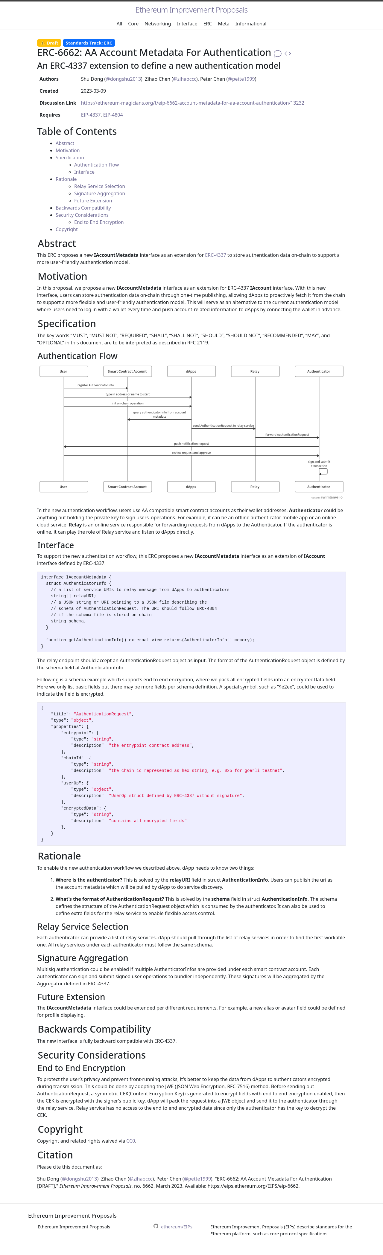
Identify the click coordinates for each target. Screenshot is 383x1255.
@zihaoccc (184, 79)
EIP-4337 (91, 115)
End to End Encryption (99, 222)
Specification (70, 157)
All (119, 23)
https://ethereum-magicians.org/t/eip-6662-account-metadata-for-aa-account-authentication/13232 (192, 103)
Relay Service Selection (99, 186)
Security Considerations (82, 215)
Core (133, 23)
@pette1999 (241, 79)
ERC (207, 23)
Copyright (67, 229)
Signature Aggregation (99, 193)
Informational (251, 23)
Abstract (65, 143)
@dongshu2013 (123, 79)
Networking (158, 23)
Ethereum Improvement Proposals (192, 9)
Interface (187, 23)
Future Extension (93, 200)
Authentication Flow (96, 164)
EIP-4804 (113, 115)
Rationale (66, 179)
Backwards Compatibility (83, 207)
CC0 (130, 1141)
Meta (223, 23)
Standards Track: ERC (89, 43)
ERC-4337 (215, 255)
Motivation (68, 150)
